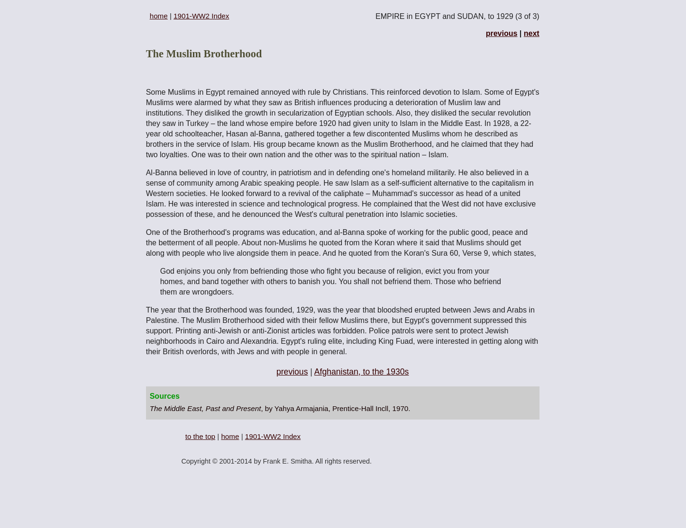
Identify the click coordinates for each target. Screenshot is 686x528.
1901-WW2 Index (201, 16)
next (532, 33)
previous (502, 33)
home (159, 16)
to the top (200, 436)
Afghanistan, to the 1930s (361, 371)
